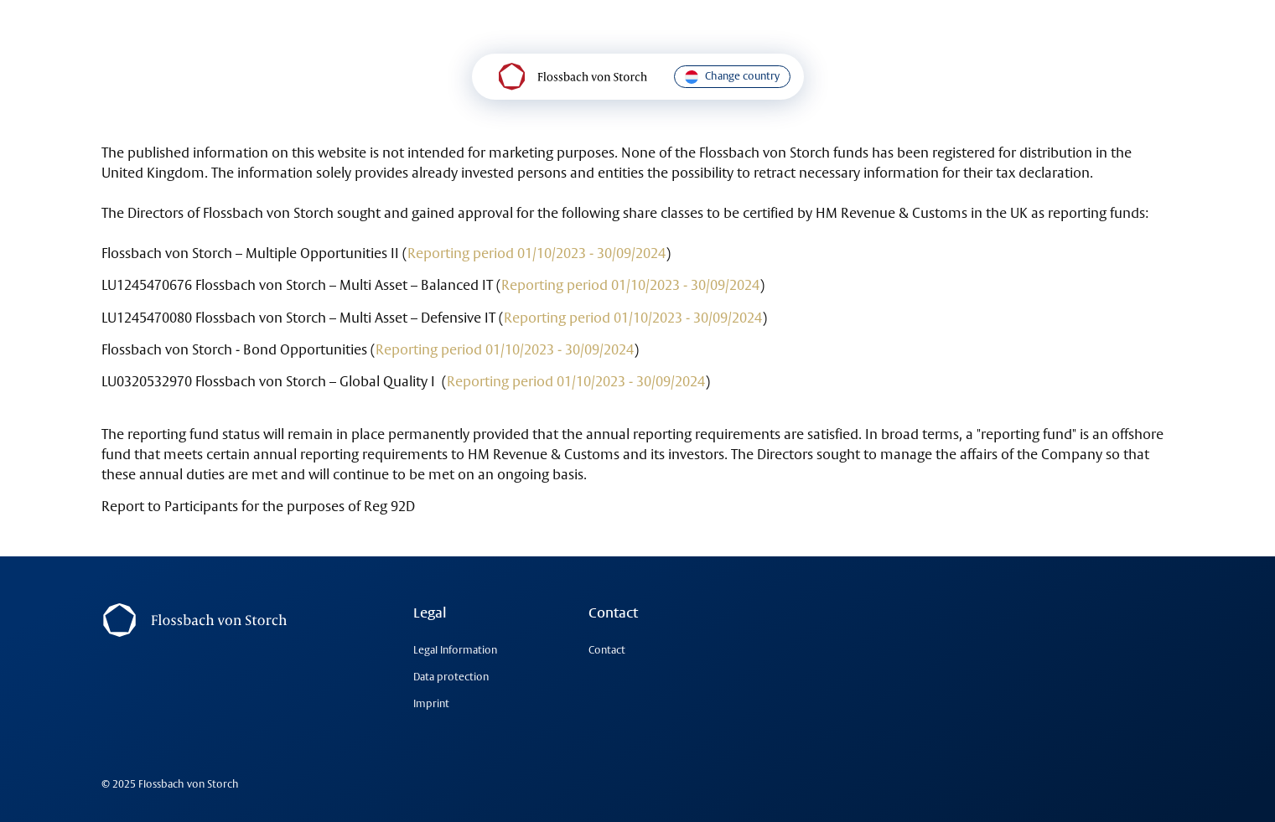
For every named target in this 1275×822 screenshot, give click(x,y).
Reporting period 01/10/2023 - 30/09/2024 (536, 253)
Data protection (451, 676)
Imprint (431, 703)
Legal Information (455, 650)
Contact (606, 650)
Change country (732, 76)
